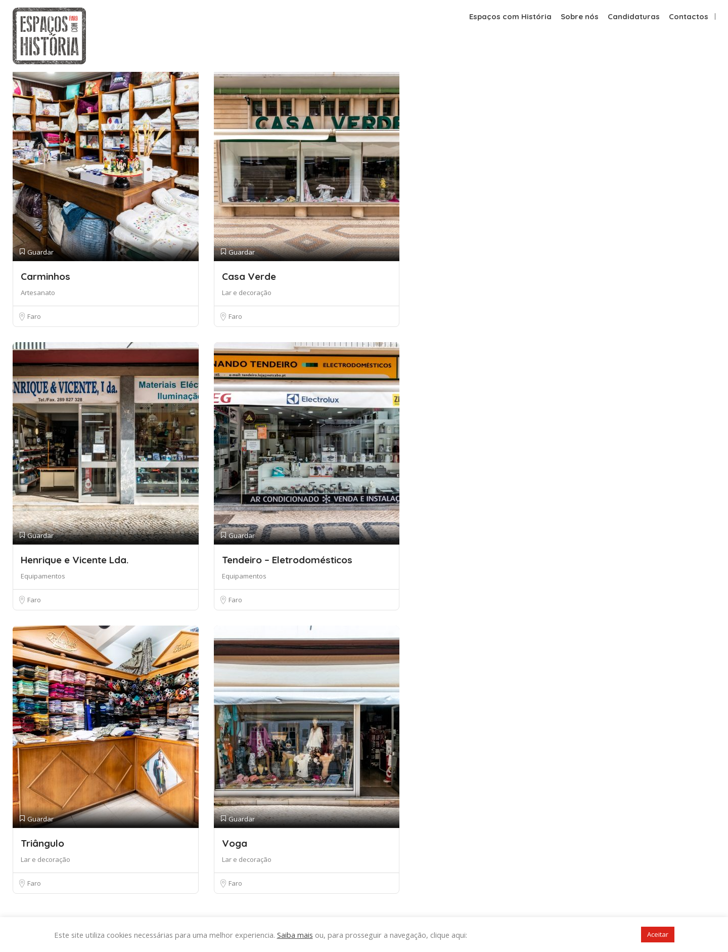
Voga (234, 843)
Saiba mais (295, 935)
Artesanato (38, 292)
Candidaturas (634, 16)
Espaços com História (510, 16)
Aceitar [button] (657, 934)
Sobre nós (580, 16)
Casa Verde (249, 276)
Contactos (688, 16)
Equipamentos (43, 576)
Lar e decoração (246, 292)
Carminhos (45, 276)
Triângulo (42, 843)
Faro (34, 316)
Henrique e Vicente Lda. (74, 560)
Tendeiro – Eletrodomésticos (287, 560)
